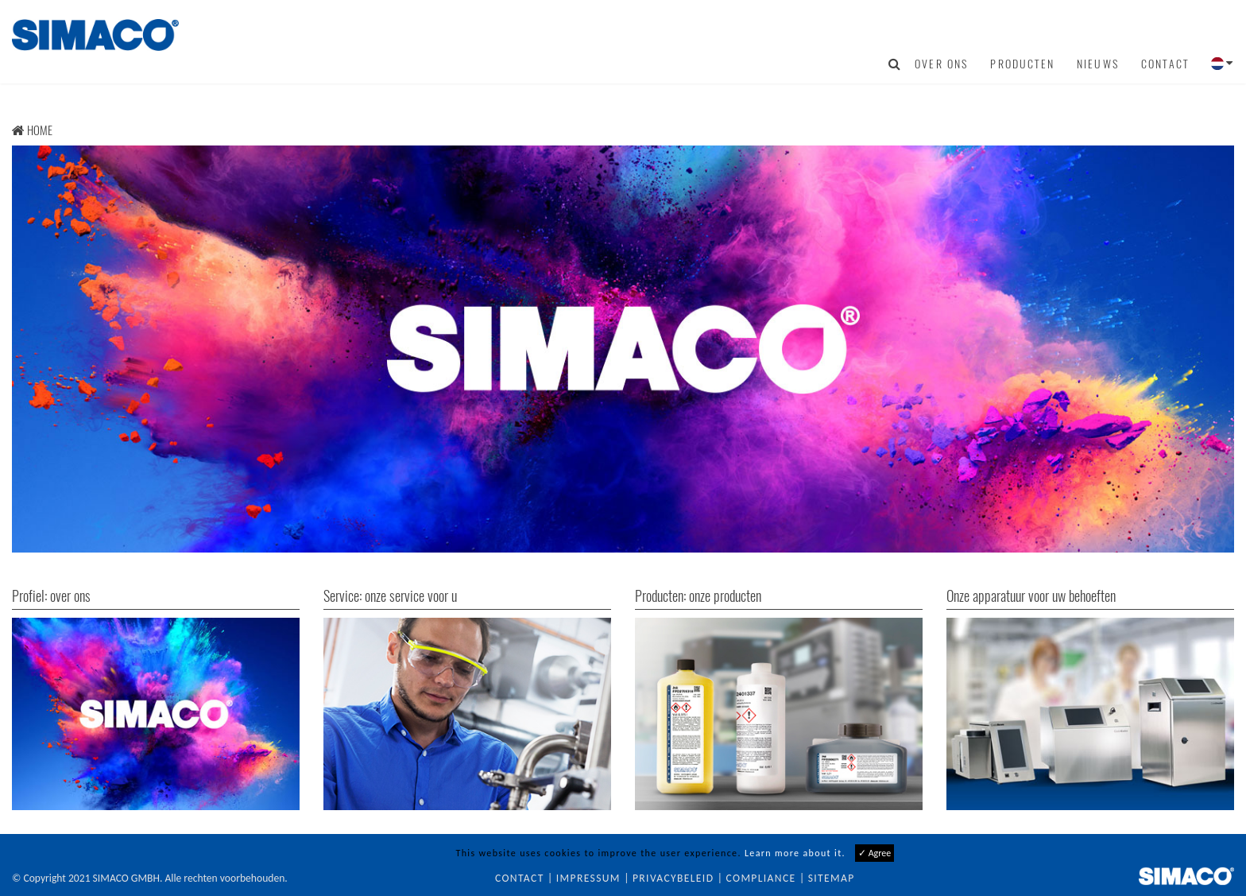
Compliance (761, 878)
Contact (1165, 64)
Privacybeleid (673, 878)
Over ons (941, 64)
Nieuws (1098, 64)
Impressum (588, 878)
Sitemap (831, 878)
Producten (1022, 64)
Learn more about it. (795, 853)
